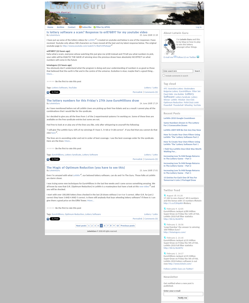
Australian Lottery (175, 88)
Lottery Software (60, 87)
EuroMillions (58, 154)
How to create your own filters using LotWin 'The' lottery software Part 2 (182, 136)
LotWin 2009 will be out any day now (182, 129)
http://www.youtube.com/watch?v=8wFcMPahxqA (87, 45)
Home (50, 27)
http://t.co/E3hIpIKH (173, 203)
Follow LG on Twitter (188, 57)
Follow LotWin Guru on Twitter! (178, 268)
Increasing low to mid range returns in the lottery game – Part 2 (182, 164)
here (53, 132)
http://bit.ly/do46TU (173, 218)
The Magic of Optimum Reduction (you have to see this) (86, 167)
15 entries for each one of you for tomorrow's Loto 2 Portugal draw (180, 179)
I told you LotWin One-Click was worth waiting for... (182, 150)
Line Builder (179, 94)
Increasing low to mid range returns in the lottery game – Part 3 (182, 157)
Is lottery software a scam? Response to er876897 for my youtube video (97, 32)
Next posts (81, 225)
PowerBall (168, 105)
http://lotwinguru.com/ (175, 232)
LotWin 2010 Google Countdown (179, 118)
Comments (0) (151, 92)
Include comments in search (177, 76)
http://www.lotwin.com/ (180, 263)
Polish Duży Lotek (191, 102)
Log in (199, 27)
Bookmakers (189, 88)
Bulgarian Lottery (171, 91)
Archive (60, 27)
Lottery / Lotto (151, 87)
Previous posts (128, 225)
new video (144, 186)
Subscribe (85, 27)
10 (117, 225)
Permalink (137, 92)
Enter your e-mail (172, 290)
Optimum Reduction (74, 214)
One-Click (190, 99)
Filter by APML (103, 27)
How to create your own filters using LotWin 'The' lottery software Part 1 (182, 143)
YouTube (73, 87)
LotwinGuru (78, 6)
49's (165, 88)
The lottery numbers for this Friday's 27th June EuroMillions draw (93, 100)
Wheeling (189, 105)
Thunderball (178, 105)
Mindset (181, 99)
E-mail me (170, 57)
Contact (71, 27)
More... (50, 73)
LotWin (91, 40)
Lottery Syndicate (73, 154)
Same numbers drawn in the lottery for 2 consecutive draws (181, 124)
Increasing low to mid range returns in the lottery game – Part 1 (182, 171)
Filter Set (196, 91)
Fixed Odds (168, 94)
